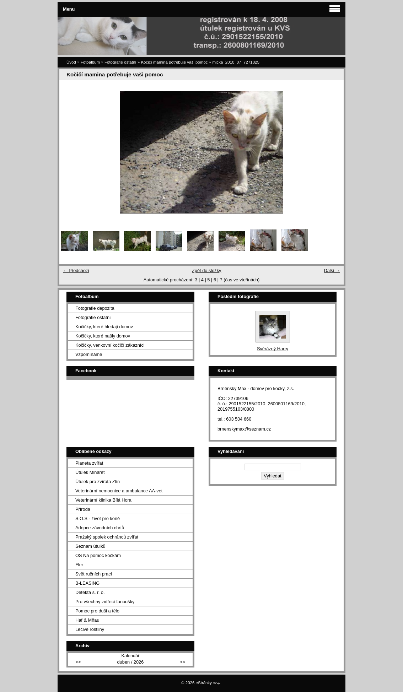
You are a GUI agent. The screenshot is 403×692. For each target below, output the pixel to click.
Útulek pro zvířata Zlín (97, 481)
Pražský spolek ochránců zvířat (106, 537)
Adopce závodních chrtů (99, 527)
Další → (332, 270)
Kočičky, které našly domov (102, 336)
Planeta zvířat (89, 463)
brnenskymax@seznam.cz (244, 429)
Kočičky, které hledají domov (104, 326)
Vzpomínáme (88, 354)
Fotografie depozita (94, 308)
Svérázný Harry (272, 348)
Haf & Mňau (87, 620)
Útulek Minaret (90, 472)
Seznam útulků (90, 546)
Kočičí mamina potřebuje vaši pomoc (174, 62)
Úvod (71, 62)
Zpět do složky (206, 270)
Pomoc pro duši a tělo (97, 610)
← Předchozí (76, 270)
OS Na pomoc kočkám (98, 555)
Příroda (82, 509)
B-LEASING (87, 583)
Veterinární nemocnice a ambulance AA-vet (118, 490)
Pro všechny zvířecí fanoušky (104, 601)
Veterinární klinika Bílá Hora (103, 500)
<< (78, 662)
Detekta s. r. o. (90, 592)
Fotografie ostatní (120, 62)
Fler (79, 564)
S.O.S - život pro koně (97, 518)
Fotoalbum (90, 62)
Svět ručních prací (93, 574)
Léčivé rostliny (89, 629)
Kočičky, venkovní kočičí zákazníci (110, 345)
